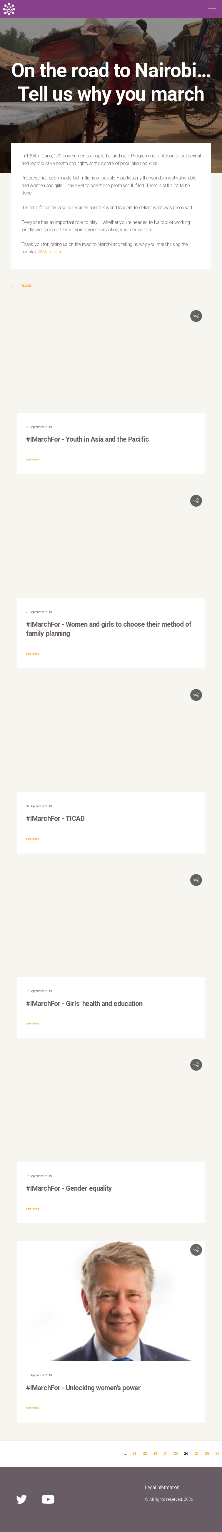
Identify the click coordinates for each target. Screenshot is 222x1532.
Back (21, 286)
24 (165, 1453)
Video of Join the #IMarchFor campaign (111, 545)
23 (155, 1453)
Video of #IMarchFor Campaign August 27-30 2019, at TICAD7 (111, 739)
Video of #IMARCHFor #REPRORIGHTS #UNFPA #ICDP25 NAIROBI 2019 (111, 924)
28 (207, 1453)
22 (145, 1453)
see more (32, 459)
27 (196, 1453)
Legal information (162, 1487)
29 (217, 1453)
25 (176, 1453)
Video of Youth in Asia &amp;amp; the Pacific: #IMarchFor (111, 360)
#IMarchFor (49, 251)
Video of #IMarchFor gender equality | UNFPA (111, 1109)
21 (134, 1453)
